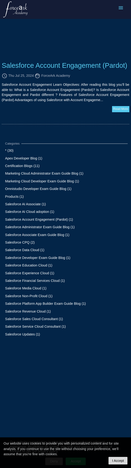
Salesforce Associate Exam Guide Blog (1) (37, 234)
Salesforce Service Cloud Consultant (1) (35, 326)
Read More (120, 109)
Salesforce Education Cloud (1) (28, 265)
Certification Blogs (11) (22, 166)
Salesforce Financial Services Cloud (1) (35, 281)
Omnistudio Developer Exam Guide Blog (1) (38, 189)
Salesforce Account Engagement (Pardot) (64, 65)
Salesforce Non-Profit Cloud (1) (29, 296)
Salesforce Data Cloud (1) (25, 250)
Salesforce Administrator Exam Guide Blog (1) (40, 227)
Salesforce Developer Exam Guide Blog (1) (37, 257)
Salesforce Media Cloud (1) (25, 288)
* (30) (9, 150)
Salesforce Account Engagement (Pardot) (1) (39, 219)
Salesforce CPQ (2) (20, 242)
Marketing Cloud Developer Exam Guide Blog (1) (42, 181)
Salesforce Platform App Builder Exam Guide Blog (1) (45, 303)
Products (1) (14, 196)
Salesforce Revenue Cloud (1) (28, 311)
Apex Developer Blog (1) (23, 158)
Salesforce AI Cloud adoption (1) (29, 212)
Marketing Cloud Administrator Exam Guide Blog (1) (44, 173)
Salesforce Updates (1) (22, 334)
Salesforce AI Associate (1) (25, 204)
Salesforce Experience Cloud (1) (29, 273)
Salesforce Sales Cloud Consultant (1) (34, 319)
